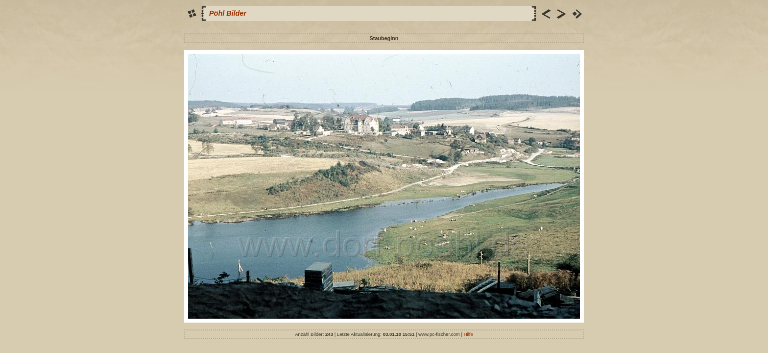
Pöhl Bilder (227, 13)
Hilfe (468, 334)
